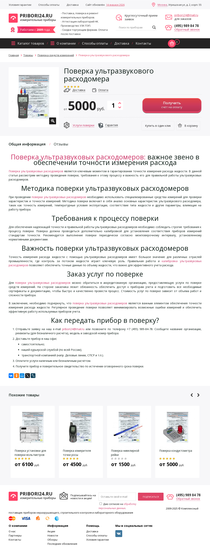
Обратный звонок (187, 29)
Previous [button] (192, 395)
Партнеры (15, 535)
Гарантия (111, 125)
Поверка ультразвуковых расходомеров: (78, 156)
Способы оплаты (48, 5)
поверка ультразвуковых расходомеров (100, 303)
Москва (162, 5)
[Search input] (134, 27)
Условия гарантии (20, 5)
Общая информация (27, 144)
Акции (51, 531)
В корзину (191, 126)
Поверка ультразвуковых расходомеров (36, 171)
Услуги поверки (83, 125)
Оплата (103, 90)
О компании (66, 43)
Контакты (143, 43)
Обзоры (52, 539)
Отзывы (61, 144)
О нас (12, 531)
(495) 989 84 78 (186, 25)
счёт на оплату (172, 105)
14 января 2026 (115, 5)
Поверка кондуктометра (175, 450)
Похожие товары (24, 395)
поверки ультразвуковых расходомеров (59, 197)
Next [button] (198, 395)
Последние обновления (62, 544)
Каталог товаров (31, 43)
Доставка (73, 5)
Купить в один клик (158, 126)
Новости (52, 535)
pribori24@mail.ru (186, 15)
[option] (34, 97)
